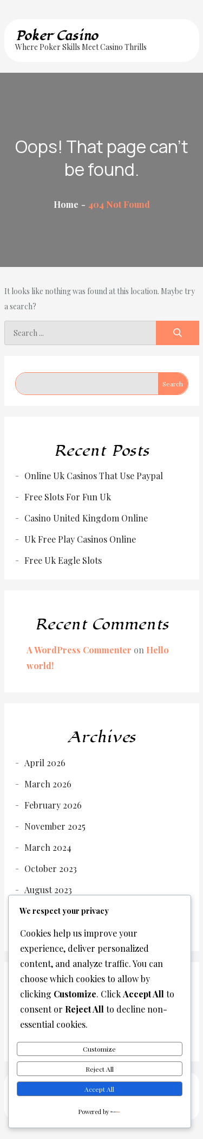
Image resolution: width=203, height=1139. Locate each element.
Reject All (100, 1069)
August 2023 (48, 889)
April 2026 (45, 762)
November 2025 (55, 826)
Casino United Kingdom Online (86, 518)
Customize (99, 1049)
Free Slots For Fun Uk (67, 496)
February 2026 (53, 805)
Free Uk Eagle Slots (63, 560)
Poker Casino (56, 36)
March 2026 (47, 784)
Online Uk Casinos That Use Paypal (93, 475)
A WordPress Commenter (79, 650)
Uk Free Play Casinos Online (80, 539)
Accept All (99, 1089)
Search (172, 383)
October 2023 (50, 868)
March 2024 (47, 847)
